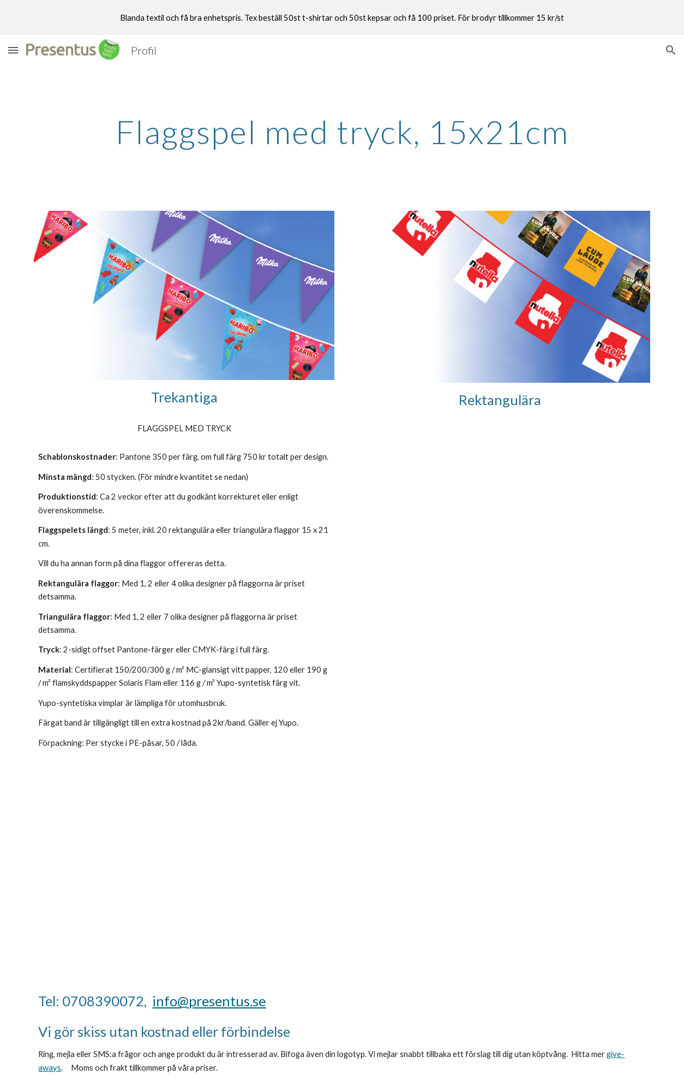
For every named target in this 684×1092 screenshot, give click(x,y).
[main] (342, 131)
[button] (13, 50)
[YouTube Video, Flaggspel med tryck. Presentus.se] (184, 859)
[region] (342, 17)
